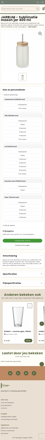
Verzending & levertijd (9, 419)
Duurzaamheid (6, 405)
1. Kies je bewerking (10, 95)
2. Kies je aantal (9, 225)
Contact (4, 408)
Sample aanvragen (22, 245)
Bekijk (28, 341)
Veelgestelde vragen (8, 416)
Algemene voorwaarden (10, 428)
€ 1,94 (41, 341)
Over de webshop (7, 402)
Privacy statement (8, 431)
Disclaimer (4, 433)
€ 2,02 (7, 341)
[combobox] (18, 9)
